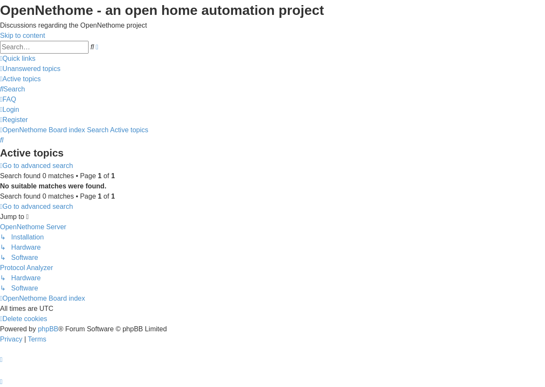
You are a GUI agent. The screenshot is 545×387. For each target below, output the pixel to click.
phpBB (48, 329)
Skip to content (22, 35)
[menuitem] (30, 68)
